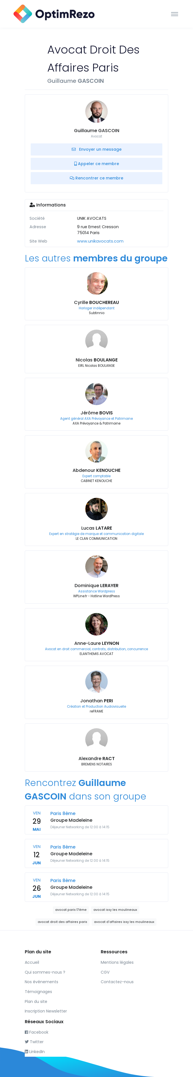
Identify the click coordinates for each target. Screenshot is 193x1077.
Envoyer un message (97, 149)
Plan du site (36, 1001)
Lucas (96, 528)
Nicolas (97, 360)
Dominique (96, 585)
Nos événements (41, 982)
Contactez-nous (117, 982)
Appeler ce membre (96, 163)
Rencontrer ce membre (96, 178)
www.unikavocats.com (100, 241)
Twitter (34, 1042)
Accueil (32, 962)
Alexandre (96, 758)
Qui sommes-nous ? (45, 972)
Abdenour (96, 470)
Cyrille (96, 302)
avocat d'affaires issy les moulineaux (124, 922)
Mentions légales (117, 962)
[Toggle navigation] (174, 13)
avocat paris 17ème (71, 910)
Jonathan (96, 701)
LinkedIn (35, 1051)
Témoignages (38, 991)
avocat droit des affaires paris (62, 922)
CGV (105, 972)
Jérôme (96, 413)
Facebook (36, 1032)
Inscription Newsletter (46, 1011)
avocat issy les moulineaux (115, 910)
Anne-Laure (96, 643)
